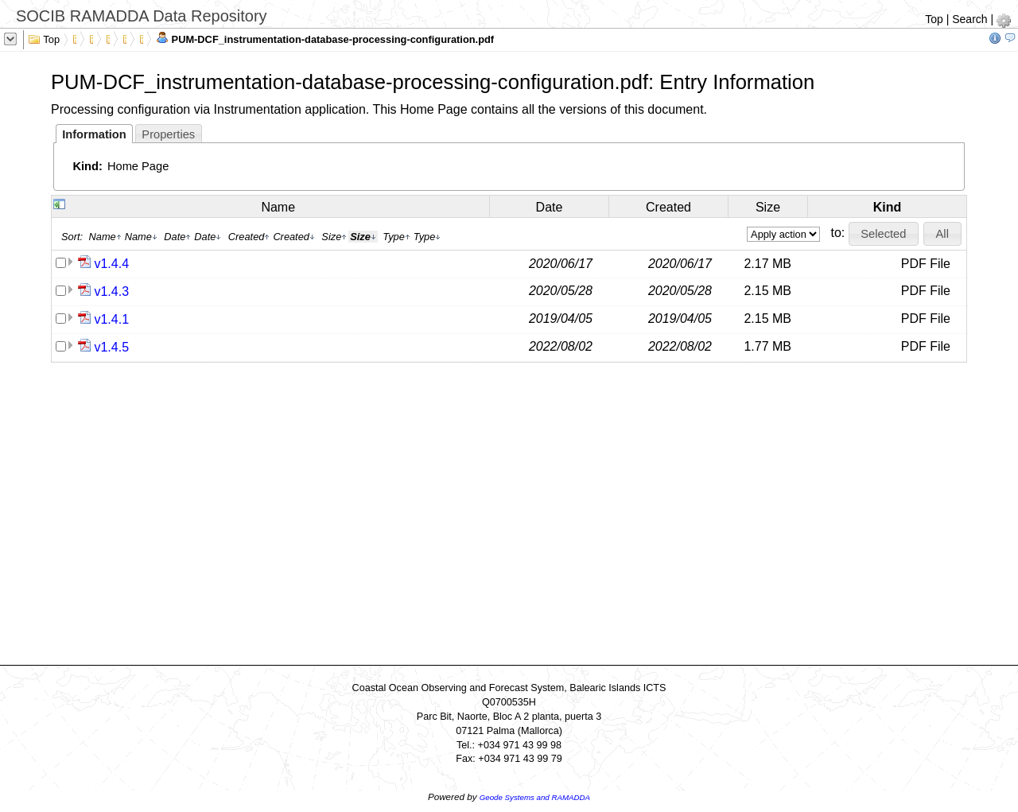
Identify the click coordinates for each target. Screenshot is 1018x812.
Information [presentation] (94, 134)
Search (969, 19)
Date (549, 207)
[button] (884, 234)
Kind (887, 207)
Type (396, 237)
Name (278, 207)
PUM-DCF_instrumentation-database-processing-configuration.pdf (325, 38)
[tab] (94, 133)
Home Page (138, 166)
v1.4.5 (111, 347)
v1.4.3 (111, 291)
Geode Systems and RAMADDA (535, 797)
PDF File (925, 263)
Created (668, 207)
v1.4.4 (111, 263)
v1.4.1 (111, 319)
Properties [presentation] (168, 134)
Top (934, 19)
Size (768, 207)
